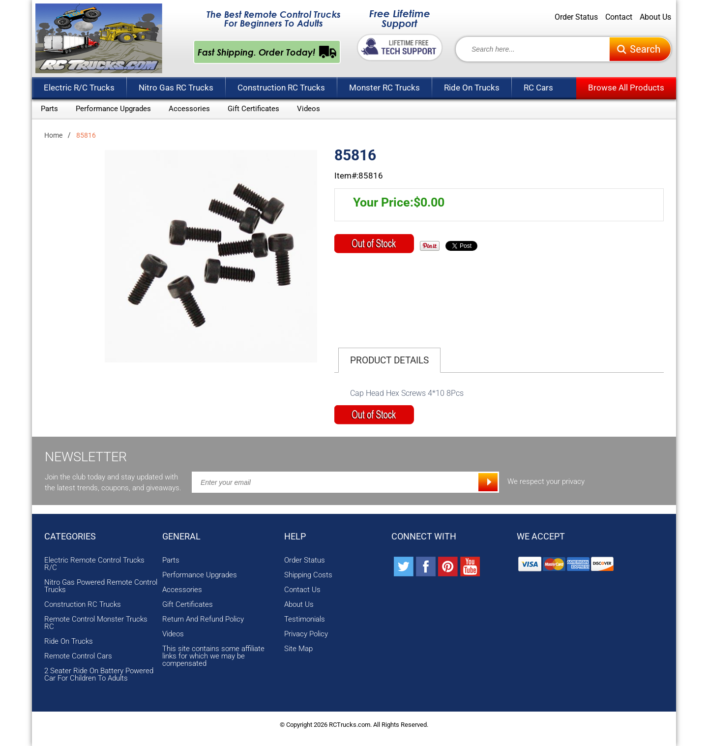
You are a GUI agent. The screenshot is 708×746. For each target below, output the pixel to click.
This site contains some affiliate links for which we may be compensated (213, 656)
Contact (618, 17)
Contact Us (302, 590)
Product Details (389, 360)
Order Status (576, 17)
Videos (308, 108)
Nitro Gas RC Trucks (176, 87)
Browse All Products (626, 87)
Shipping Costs (308, 575)
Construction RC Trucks (281, 87)
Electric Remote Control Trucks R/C (94, 564)
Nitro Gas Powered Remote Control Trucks (100, 586)
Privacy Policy (306, 634)
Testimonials (304, 619)
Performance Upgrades (113, 108)
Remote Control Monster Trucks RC (96, 623)
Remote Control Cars (78, 656)
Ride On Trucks (472, 87)
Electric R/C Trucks (79, 87)
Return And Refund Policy (203, 619)
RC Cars (538, 87)
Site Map (298, 649)
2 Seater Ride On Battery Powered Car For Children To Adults (98, 674)
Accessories (189, 108)
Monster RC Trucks (384, 87)
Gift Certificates (253, 108)
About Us (655, 17)
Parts (49, 108)
